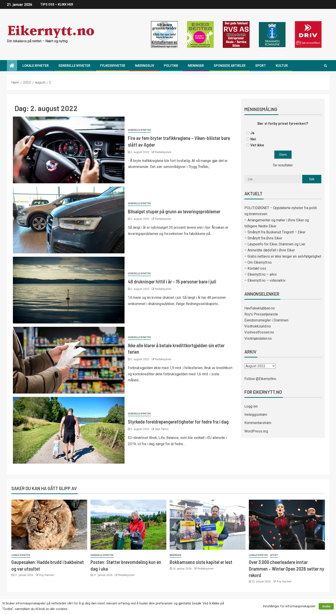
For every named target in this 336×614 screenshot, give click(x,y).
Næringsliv (144, 65)
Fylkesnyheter (112, 65)
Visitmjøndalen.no (258, 338)
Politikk (171, 65)
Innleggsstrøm (255, 414)
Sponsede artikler (229, 65)
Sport (260, 65)
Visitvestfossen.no (259, 332)
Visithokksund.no (257, 326)
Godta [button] (326, 606)
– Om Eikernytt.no (258, 262)
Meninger (196, 65)
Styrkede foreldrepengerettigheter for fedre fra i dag (178, 421)
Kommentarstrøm (257, 423)
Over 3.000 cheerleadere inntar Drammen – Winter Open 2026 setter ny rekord (286, 568)
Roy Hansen (46, 575)
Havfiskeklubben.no (259, 308)
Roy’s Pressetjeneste (261, 314)
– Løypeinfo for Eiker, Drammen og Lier (274, 244)
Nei (253, 139)
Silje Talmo (161, 429)
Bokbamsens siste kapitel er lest (201, 562)
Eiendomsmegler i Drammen (266, 320)
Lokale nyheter (35, 65)
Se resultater (283, 165)
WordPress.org (256, 431)
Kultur (282, 65)
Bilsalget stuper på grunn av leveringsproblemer (174, 211)
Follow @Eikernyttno (260, 379)
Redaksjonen (163, 152)
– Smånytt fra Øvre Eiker (263, 238)
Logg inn (251, 406)
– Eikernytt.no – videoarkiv (265, 280)
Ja (252, 133)
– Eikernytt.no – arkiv (260, 274)
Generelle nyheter (74, 65)
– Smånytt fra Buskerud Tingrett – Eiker (275, 232)
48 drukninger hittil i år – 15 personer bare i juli (172, 281)
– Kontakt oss (255, 268)
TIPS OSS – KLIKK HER (56, 4)
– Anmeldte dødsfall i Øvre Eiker (269, 250)
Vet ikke (257, 145)
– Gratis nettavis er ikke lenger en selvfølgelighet (282, 256)
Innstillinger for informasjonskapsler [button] (289, 606)
